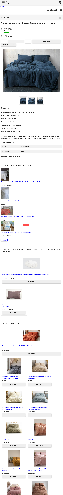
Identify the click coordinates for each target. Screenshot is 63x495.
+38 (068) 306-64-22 (54, 10)
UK (0, 7)
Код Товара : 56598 (6, 28)
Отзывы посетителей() (11, 156)
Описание (5, 108)
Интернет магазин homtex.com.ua (11, 492)
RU (3, 7)
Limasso (4, 240)
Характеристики (7, 142)
